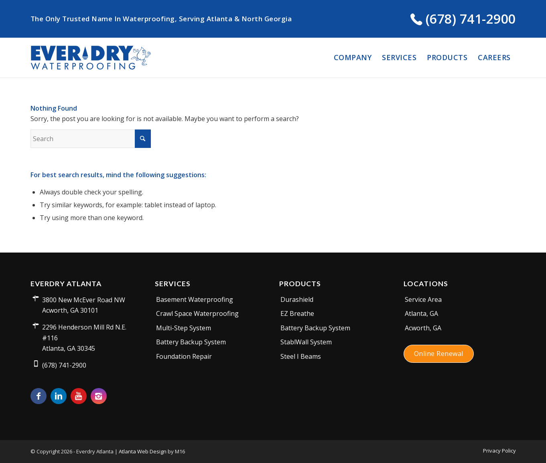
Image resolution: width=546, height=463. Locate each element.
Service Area (423, 299)
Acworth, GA (423, 327)
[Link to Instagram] (99, 396)
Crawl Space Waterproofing (197, 313)
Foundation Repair (184, 356)
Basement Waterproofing (194, 299)
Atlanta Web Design (142, 451)
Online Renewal (438, 353)
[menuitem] (353, 57)
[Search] (90, 138)
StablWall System (306, 342)
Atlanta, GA (421, 313)
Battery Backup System (191, 342)
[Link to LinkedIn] (59, 396)
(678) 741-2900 (463, 18)
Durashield (296, 299)
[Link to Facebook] (38, 396)
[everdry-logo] (90, 57)
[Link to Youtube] (79, 396)
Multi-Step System (183, 327)
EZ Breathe (297, 313)
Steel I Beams (300, 356)
